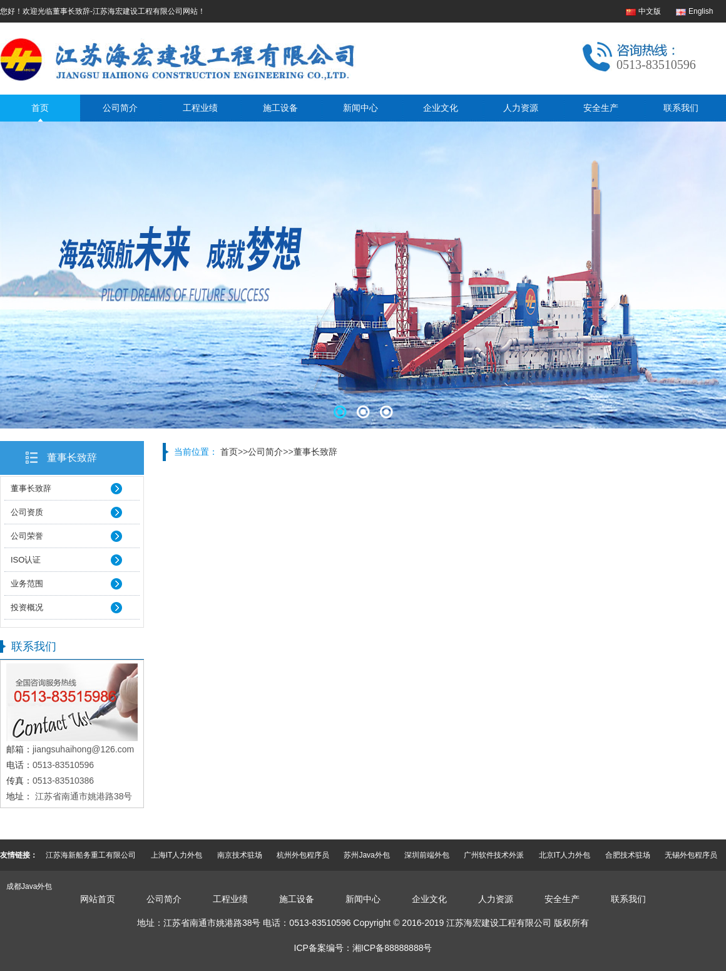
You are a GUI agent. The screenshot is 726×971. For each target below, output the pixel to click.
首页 (40, 108)
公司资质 (27, 512)
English (700, 11)
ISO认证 (26, 559)
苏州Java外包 (366, 855)
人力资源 (520, 108)
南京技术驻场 (239, 855)
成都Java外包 (29, 886)
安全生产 (600, 108)
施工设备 (280, 108)
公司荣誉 (27, 536)
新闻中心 (360, 108)
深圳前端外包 (426, 855)
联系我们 (680, 108)
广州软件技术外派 (494, 855)
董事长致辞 (72, 457)
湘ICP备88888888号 (392, 948)
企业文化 (440, 108)
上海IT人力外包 (177, 855)
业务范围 (27, 583)
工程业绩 (200, 108)
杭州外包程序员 (303, 855)
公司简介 (120, 108)
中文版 (649, 11)
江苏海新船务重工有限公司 (91, 855)
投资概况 (27, 607)
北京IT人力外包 (565, 855)
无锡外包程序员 (691, 855)
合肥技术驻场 (627, 855)
